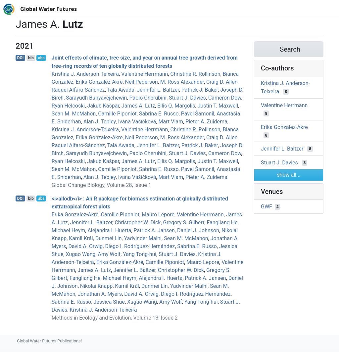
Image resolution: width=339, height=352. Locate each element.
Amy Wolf (109, 254)
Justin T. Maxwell (218, 106)
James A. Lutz (138, 106)
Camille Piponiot (117, 113)
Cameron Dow (224, 98)
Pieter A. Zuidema (206, 121)
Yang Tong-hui (139, 254)
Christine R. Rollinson (195, 74)
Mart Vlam (171, 121)
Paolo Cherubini (148, 98)
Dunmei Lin (108, 238)
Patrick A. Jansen (154, 230)
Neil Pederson (141, 82)
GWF (266, 206)
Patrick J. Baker (199, 90)
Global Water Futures (48, 9)
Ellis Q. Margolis (176, 106)
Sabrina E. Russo (159, 113)
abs (41, 58)
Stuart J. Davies (187, 98)
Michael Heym (68, 230)
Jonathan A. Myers (100, 294)
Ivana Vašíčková (137, 121)
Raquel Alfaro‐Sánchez (78, 90)
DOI (20, 58)
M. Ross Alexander (182, 82)
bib (31, 58)
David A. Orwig (86, 246)
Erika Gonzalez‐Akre (99, 82)
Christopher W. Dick (138, 222)
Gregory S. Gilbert (184, 222)
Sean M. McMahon (74, 113)
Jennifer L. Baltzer (158, 90)
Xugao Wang (81, 254)
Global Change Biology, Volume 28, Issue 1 (101, 185)
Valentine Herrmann (144, 74)
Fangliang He (222, 222)
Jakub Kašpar (103, 106)
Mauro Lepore (158, 214)
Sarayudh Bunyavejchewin (96, 98)
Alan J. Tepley (99, 121)
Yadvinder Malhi (143, 238)
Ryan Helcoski (68, 106)
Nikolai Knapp (96, 286)
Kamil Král (81, 238)
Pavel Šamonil (198, 113)
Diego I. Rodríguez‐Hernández (140, 246)
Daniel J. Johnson (198, 230)
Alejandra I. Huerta (109, 230)
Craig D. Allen (222, 82)
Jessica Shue (109, 302)
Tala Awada (120, 90)
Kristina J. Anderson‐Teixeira (85, 74)
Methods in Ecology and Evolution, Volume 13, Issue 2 (115, 318)
